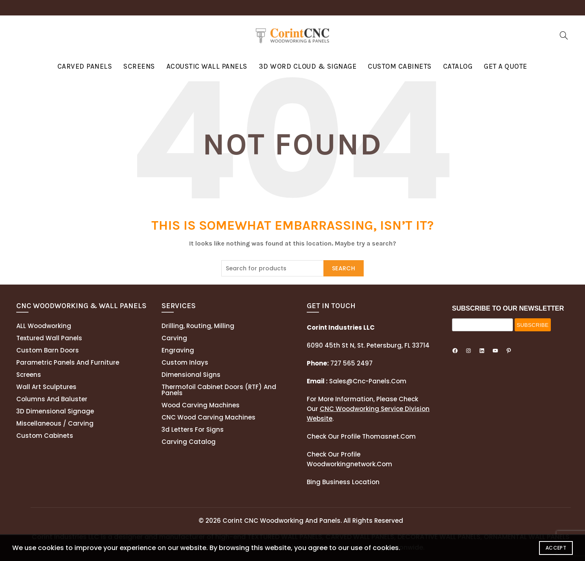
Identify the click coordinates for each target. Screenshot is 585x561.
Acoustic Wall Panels (206, 66)
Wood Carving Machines (201, 405)
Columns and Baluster (51, 399)
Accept (556, 547)
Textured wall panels (49, 338)
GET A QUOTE (505, 66)
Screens (139, 66)
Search (343, 268)
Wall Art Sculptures (46, 387)
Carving (174, 338)
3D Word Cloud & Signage (308, 66)
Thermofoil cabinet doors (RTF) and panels (219, 390)
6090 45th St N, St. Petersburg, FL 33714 (368, 345)
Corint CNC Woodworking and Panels (282, 520)
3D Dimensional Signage (55, 411)
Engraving (178, 350)
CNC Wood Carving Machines (208, 417)
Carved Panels (84, 66)
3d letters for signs (193, 429)
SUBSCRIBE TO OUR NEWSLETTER (508, 308)
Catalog (458, 66)
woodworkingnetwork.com (349, 464)
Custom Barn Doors (47, 350)
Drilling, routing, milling (198, 326)
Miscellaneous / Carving (55, 423)
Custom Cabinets (400, 66)
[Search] (563, 35)
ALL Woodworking (43, 326)
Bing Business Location (343, 482)
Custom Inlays (185, 362)
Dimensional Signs (191, 374)
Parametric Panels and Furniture (67, 362)
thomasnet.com (389, 436)
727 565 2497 (351, 363)
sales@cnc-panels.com (356, 381)
